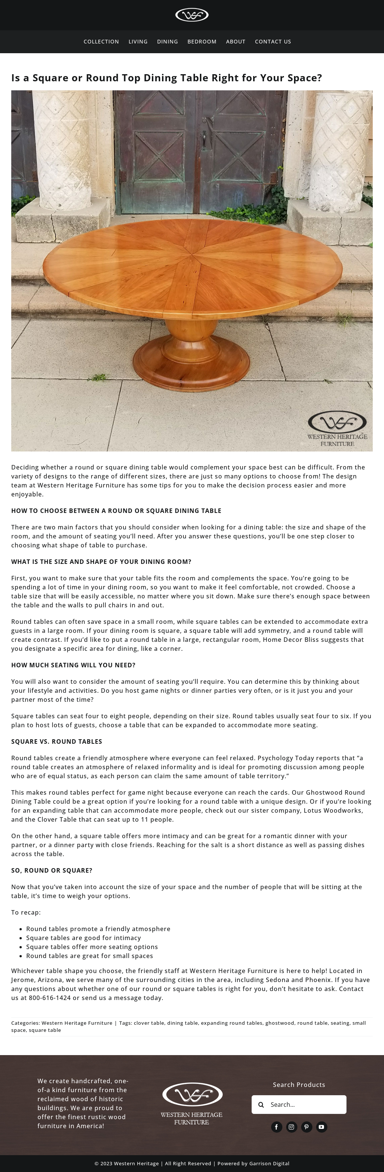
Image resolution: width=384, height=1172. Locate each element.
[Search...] (299, 1104)
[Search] (261, 1104)
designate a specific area (64, 648)
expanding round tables (231, 1023)
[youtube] (321, 1127)
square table (45, 1030)
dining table (182, 1023)
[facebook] (276, 1127)
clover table (149, 1023)
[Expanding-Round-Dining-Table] (192, 270)
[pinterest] (306, 1127)
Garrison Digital (269, 1163)
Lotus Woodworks (332, 810)
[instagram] (291, 1127)
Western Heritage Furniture (77, 1023)
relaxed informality (165, 767)
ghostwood (280, 1023)
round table (312, 1023)
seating (340, 1023)
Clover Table (56, 819)
